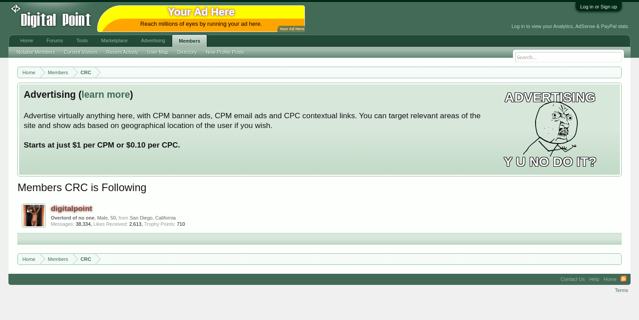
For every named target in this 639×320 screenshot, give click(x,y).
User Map (158, 52)
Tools (82, 40)
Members (189, 41)
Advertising (153, 40)
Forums (55, 40)
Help (594, 279)
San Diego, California (153, 217)
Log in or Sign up (598, 6)
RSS (623, 279)
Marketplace (114, 40)
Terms (621, 290)
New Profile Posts (225, 52)
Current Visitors (81, 52)
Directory (187, 52)
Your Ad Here (291, 29)
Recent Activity (122, 52)
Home (26, 40)
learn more (106, 94)
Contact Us (572, 279)
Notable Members (35, 52)
